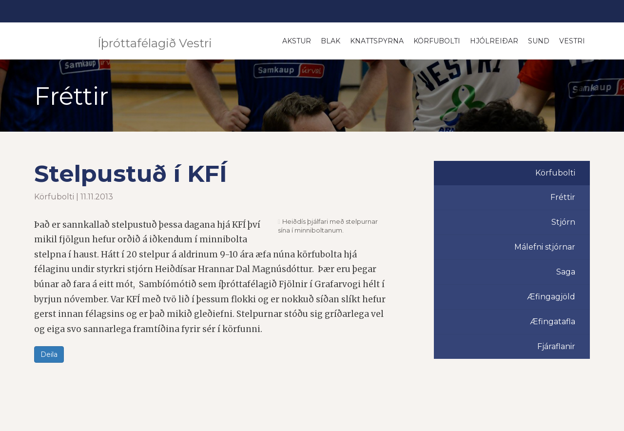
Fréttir (562, 197)
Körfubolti (436, 41)
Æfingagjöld (551, 296)
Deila (49, 354)
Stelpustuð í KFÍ (130, 173)
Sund (538, 41)
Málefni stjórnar (544, 247)
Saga (565, 271)
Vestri (572, 41)
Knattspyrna (377, 41)
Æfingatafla (552, 321)
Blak (330, 41)
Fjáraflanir (556, 346)
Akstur (296, 41)
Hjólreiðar (494, 41)
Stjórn (563, 222)
